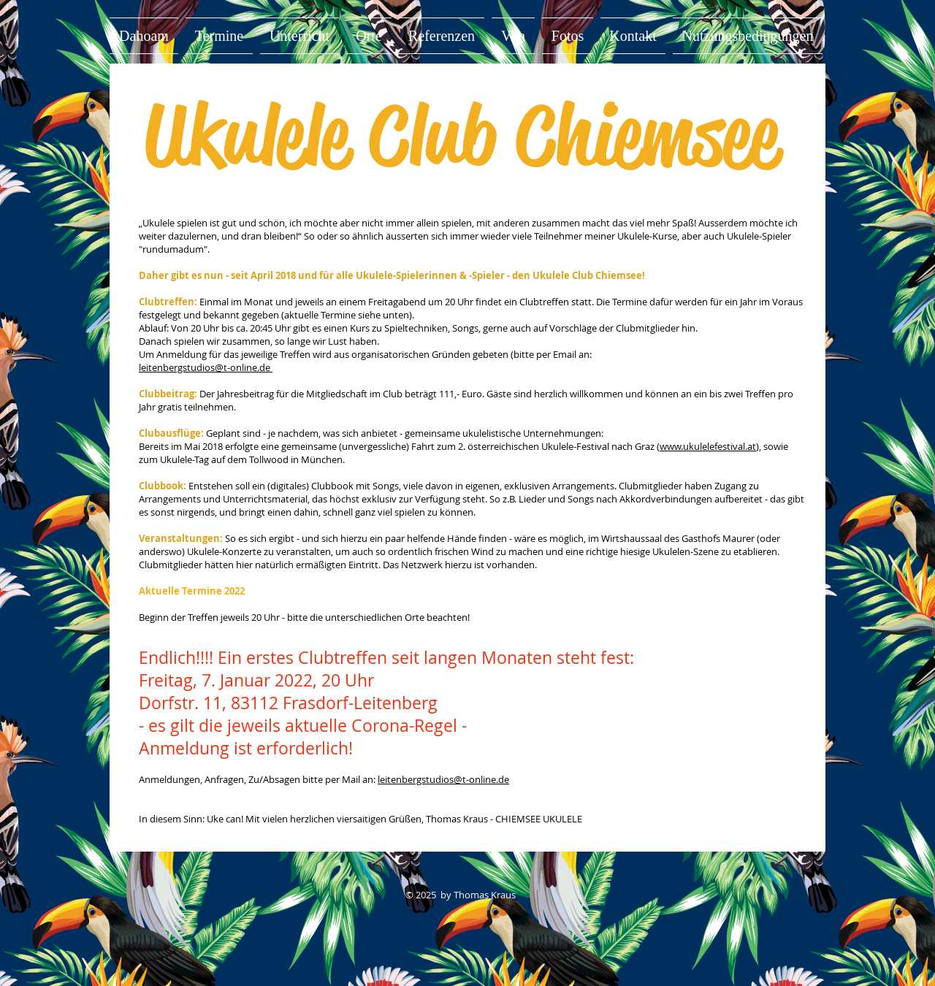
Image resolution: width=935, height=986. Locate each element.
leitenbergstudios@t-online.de (205, 367)
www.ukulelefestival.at (708, 446)
